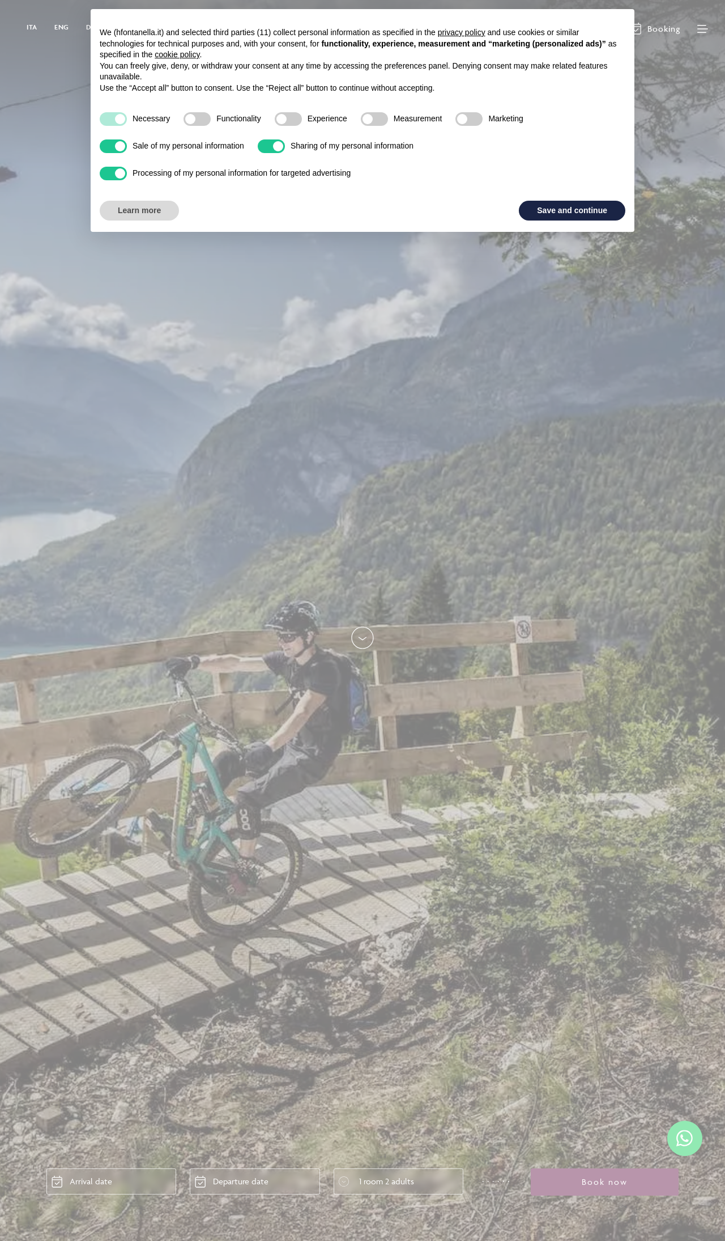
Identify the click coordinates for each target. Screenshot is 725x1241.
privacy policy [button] (461, 32)
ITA (32, 27)
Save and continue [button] (572, 210)
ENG (61, 27)
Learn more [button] (139, 210)
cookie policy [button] (177, 54)
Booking (663, 28)
